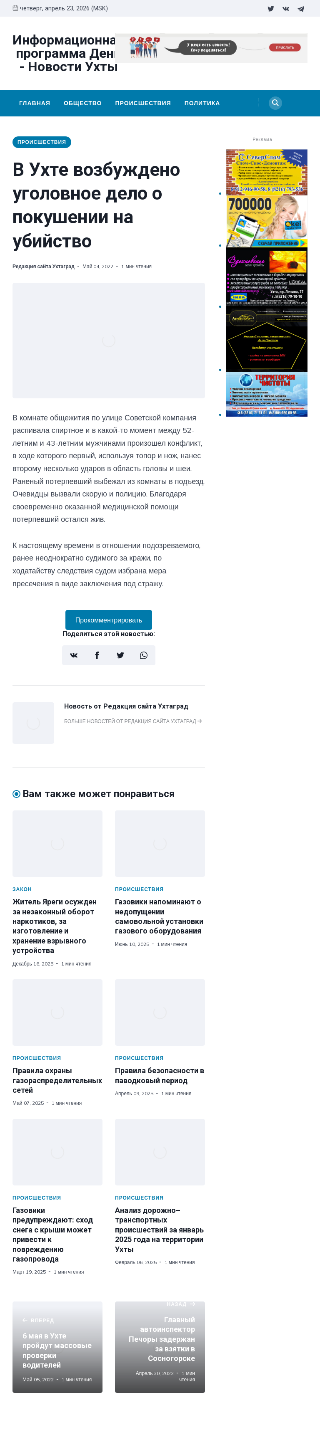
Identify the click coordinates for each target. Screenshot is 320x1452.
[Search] (275, 103)
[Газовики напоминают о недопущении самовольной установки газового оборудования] (160, 843)
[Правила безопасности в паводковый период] (160, 1012)
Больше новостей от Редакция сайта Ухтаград (133, 721)
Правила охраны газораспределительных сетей (57, 1080)
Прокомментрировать (108, 620)
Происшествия (143, 103)
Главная (34, 103)
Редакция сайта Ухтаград (43, 266)
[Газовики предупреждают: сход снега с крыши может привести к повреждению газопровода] (57, 1152)
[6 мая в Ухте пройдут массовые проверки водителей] (57, 1347)
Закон (22, 889)
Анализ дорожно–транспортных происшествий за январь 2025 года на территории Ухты (159, 1230)
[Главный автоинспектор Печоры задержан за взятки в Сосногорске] (160, 1347)
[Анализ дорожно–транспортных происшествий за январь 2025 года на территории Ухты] (160, 1152)
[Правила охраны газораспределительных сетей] (57, 1012)
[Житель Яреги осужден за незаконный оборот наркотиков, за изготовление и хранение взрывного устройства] (57, 843)
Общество (83, 103)
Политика (202, 103)
